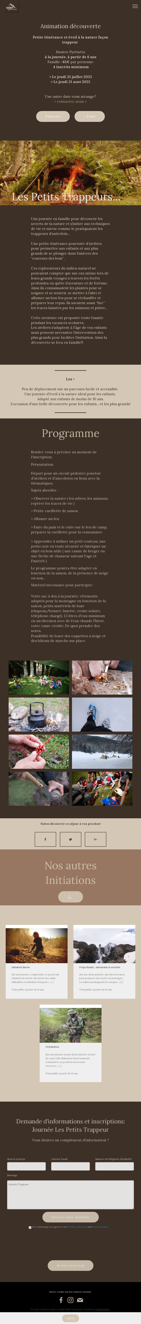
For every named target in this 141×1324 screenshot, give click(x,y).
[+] (52, 998)
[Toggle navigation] (135, 6)
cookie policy (102, 1309)
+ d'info (90, 116)
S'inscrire (53, 116)
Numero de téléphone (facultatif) (113, 1162)
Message (12, 1178)
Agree (70, 1318)
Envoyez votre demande (71, 1226)
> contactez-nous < (70, 101)
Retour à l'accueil (70, 1275)
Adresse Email (59, 1162)
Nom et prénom (16, 1162)
